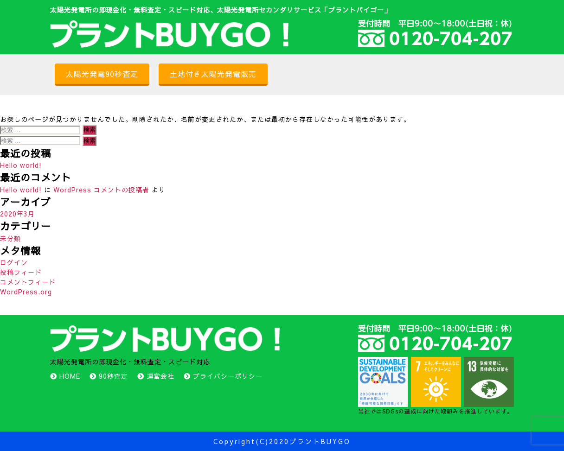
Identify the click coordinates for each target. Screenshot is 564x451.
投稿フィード (21, 272)
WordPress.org (26, 291)
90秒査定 (113, 376)
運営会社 (160, 376)
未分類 (10, 238)
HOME (69, 376)
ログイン (14, 262)
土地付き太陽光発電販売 (213, 74)
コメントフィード (28, 281)
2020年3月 (17, 213)
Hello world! (21, 165)
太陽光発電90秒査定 (102, 74)
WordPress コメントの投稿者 (101, 189)
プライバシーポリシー (228, 376)
